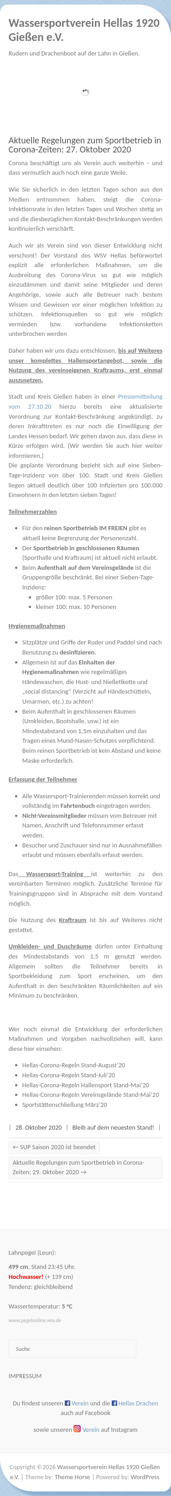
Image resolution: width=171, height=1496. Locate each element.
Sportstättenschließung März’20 (64, 1104)
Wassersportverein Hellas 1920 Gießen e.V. (84, 30)
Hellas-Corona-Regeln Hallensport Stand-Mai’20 (85, 1085)
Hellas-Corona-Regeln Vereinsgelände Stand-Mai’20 (90, 1094)
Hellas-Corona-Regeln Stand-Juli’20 (68, 1075)
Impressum (25, 1376)
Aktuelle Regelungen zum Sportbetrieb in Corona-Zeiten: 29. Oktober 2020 (79, 1167)
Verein (80, 1403)
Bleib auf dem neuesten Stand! (113, 1127)
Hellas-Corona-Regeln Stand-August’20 (73, 1065)
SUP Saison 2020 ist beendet (54, 1147)
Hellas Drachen (138, 1403)
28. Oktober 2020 (39, 1127)
